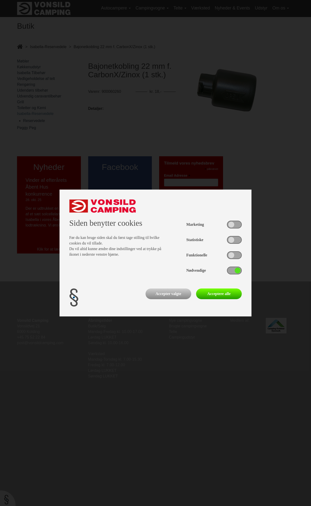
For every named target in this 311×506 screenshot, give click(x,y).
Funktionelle (196, 255)
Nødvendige (196, 270)
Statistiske (194, 240)
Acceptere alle (219, 294)
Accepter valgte (168, 294)
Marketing (195, 224)
